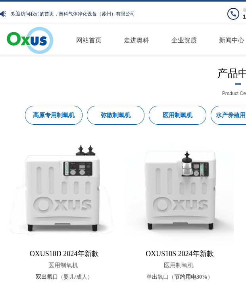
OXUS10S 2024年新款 (180, 254)
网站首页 (89, 40)
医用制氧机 (63, 265)
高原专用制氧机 (54, 115)
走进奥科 (136, 40)
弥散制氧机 (116, 115)
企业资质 (184, 40)
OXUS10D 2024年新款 (64, 254)
